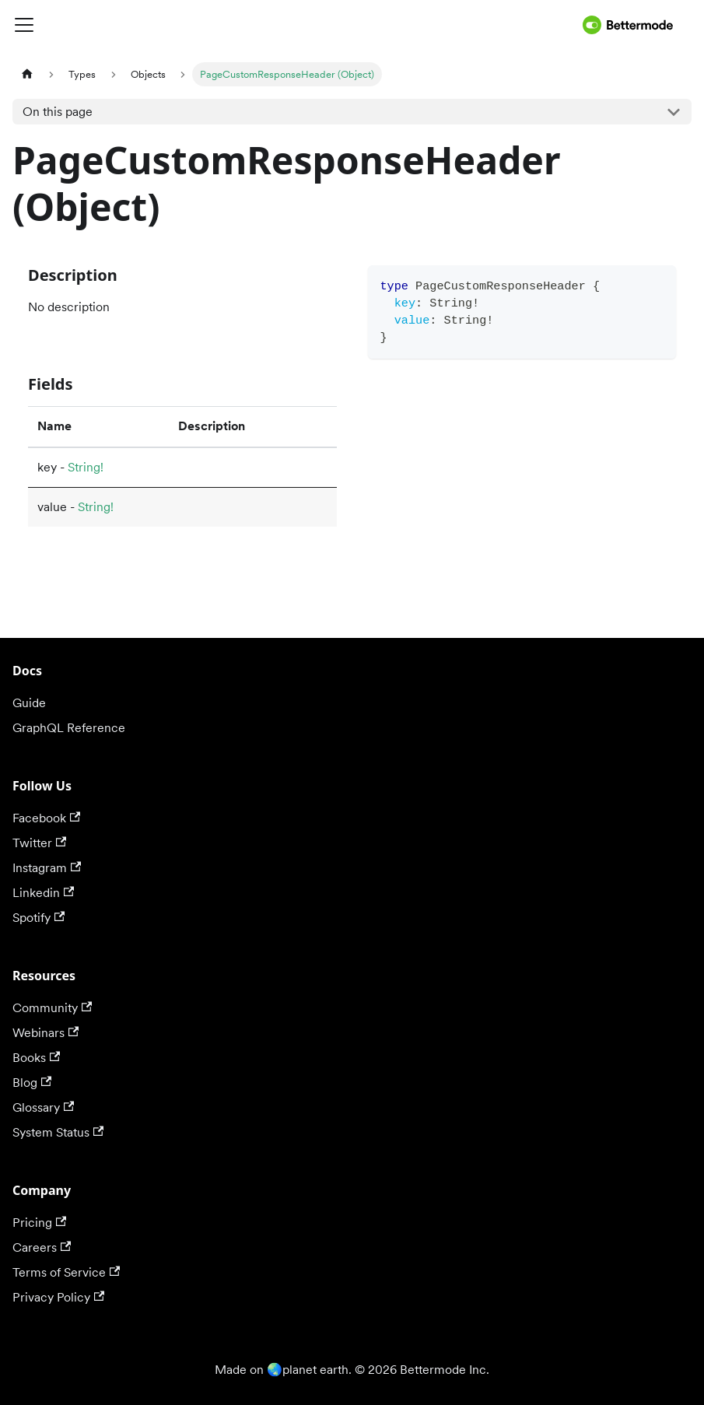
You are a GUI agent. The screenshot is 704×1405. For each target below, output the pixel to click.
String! (85, 467)
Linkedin (43, 892)
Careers (41, 1247)
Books (36, 1057)
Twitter (39, 843)
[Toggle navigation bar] (294, 25)
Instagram (46, 867)
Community (52, 1007)
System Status (57, 1132)
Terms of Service (66, 1272)
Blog (31, 1082)
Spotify (38, 917)
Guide (29, 702)
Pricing (39, 1222)
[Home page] (27, 74)
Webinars (45, 1032)
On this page (58, 111)
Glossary (43, 1107)
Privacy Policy (58, 1297)
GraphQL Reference (68, 727)
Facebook (46, 818)
